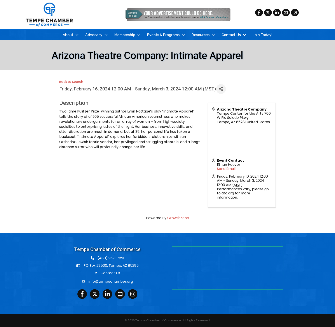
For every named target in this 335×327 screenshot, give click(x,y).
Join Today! (262, 35)
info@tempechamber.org (111, 281)
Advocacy (93, 35)
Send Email (226, 168)
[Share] (221, 89)
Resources (200, 35)
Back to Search (71, 82)
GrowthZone (178, 217)
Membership (124, 35)
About (68, 35)
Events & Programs (163, 35)
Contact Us (231, 35)
